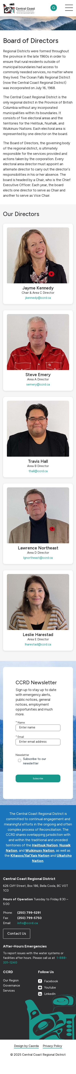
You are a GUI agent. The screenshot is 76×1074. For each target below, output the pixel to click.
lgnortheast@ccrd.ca (38, 558)
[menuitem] (53, 8)
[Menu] (67, 8)
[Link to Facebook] (55, 990)
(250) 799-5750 (29, 927)
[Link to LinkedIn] (55, 1003)
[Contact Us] (16, 943)
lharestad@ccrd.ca (38, 644)
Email (20, 740)
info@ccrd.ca (27, 932)
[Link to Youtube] (55, 996)
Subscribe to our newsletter (34, 768)
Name (20, 722)
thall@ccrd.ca (38, 471)
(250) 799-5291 (29, 921)
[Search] (53, 8)
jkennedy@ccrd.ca (38, 298)
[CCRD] (25, 8)
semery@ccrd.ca (38, 384)
